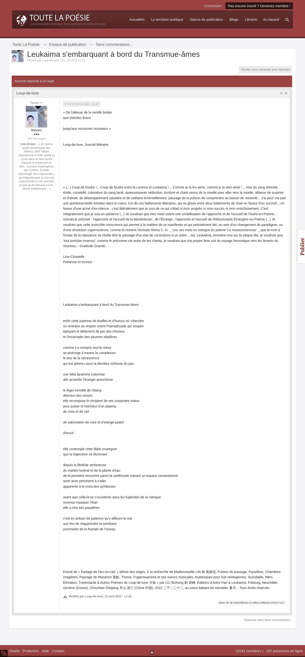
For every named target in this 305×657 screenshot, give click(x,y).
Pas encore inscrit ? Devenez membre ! (259, 6)
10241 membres (249, 651)
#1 (284, 93)
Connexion (213, 6)
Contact (58, 651)
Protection (31, 651)
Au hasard (271, 19)
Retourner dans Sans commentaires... (268, 620)
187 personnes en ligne (284, 651)
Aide (45, 651)
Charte (14, 651)
